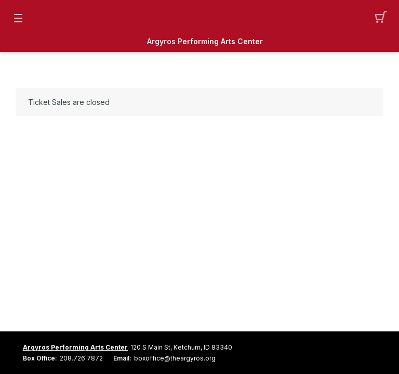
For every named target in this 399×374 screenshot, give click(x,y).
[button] (381, 18)
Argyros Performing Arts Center (205, 41)
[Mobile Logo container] (199, 18)
